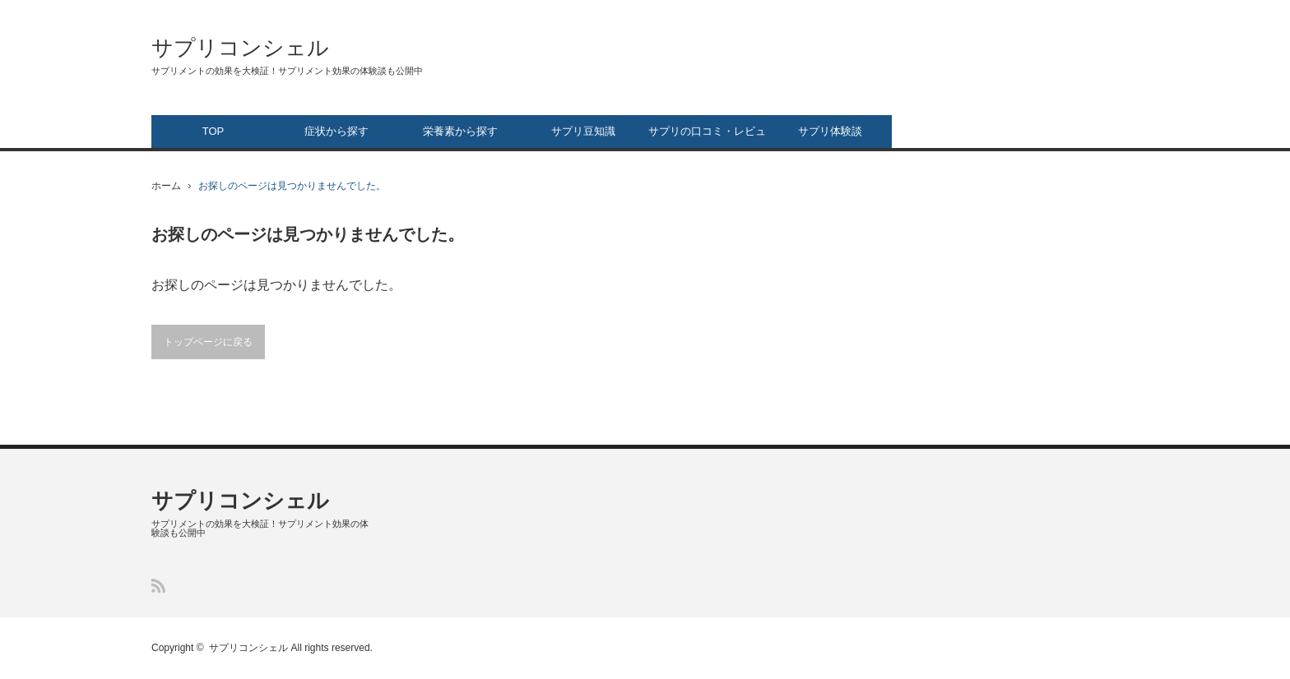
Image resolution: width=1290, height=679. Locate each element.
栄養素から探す (460, 131)
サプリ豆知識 (583, 131)
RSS (158, 586)
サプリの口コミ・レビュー (707, 136)
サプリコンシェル (240, 47)
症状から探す (336, 131)
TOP (213, 131)
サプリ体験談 (830, 131)
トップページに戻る (208, 342)
